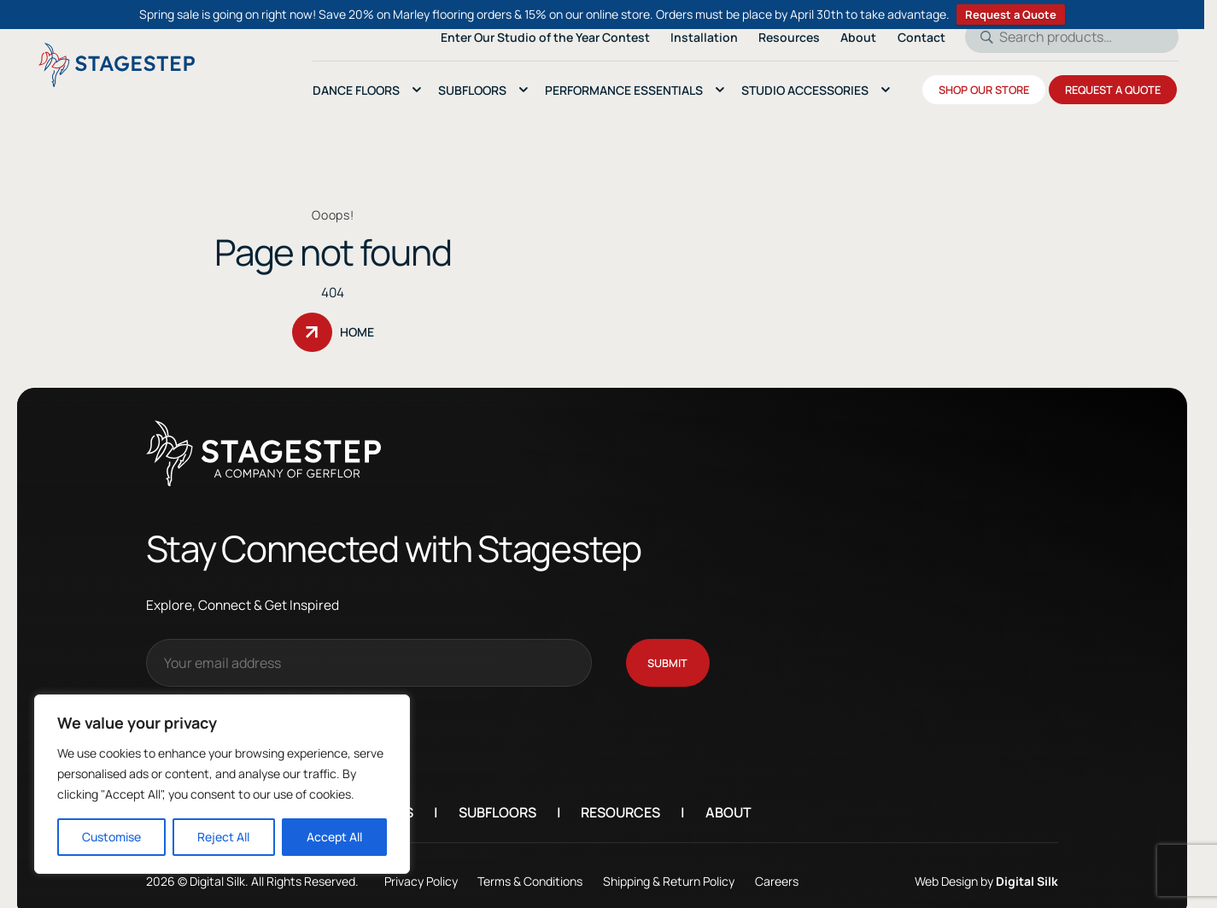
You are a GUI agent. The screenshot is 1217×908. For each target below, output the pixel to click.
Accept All (334, 837)
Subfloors (497, 800)
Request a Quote (1010, 14)
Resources (620, 800)
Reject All (223, 837)
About (728, 800)
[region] (222, 784)
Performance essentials (624, 90)
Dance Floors (356, 90)
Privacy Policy (421, 868)
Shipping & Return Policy (668, 868)
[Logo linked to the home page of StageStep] (116, 65)
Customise (111, 837)
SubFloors (472, 90)
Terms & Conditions (529, 868)
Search (981, 37)
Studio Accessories (805, 90)
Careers (777, 868)
